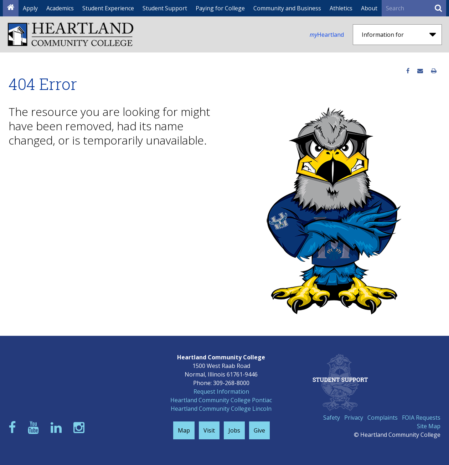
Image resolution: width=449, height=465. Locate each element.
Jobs (234, 430)
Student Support (165, 8)
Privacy (353, 417)
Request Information (221, 391)
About (369, 8)
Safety (331, 417)
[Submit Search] (438, 8)
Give (259, 430)
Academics (60, 8)
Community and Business (287, 8)
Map (184, 430)
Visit (209, 430)
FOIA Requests (421, 417)
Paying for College (220, 8)
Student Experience (108, 8)
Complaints (382, 417)
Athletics (341, 8)
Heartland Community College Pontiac (221, 400)
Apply (30, 8)
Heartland (327, 35)
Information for (399, 34)
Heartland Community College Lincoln (221, 409)
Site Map (428, 426)
